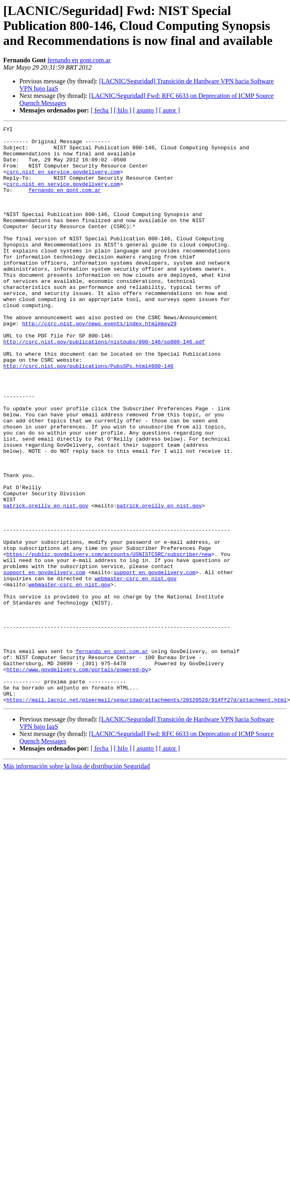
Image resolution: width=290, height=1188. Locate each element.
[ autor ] (169, 110)
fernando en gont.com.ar (78, 60)
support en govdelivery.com (44, 662)
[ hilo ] (123, 110)
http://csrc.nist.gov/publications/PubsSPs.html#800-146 (88, 414)
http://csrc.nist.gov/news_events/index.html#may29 (99, 363)
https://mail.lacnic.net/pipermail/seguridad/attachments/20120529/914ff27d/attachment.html (146, 815)
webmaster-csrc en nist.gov (136, 669)
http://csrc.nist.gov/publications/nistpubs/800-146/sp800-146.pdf (104, 385)
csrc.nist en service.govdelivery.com (63, 181)
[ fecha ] (101, 110)
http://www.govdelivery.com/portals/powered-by (77, 778)
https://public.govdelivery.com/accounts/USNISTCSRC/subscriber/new (108, 640)
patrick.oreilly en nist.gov (45, 582)
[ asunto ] (145, 110)
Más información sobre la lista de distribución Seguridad (76, 881)
